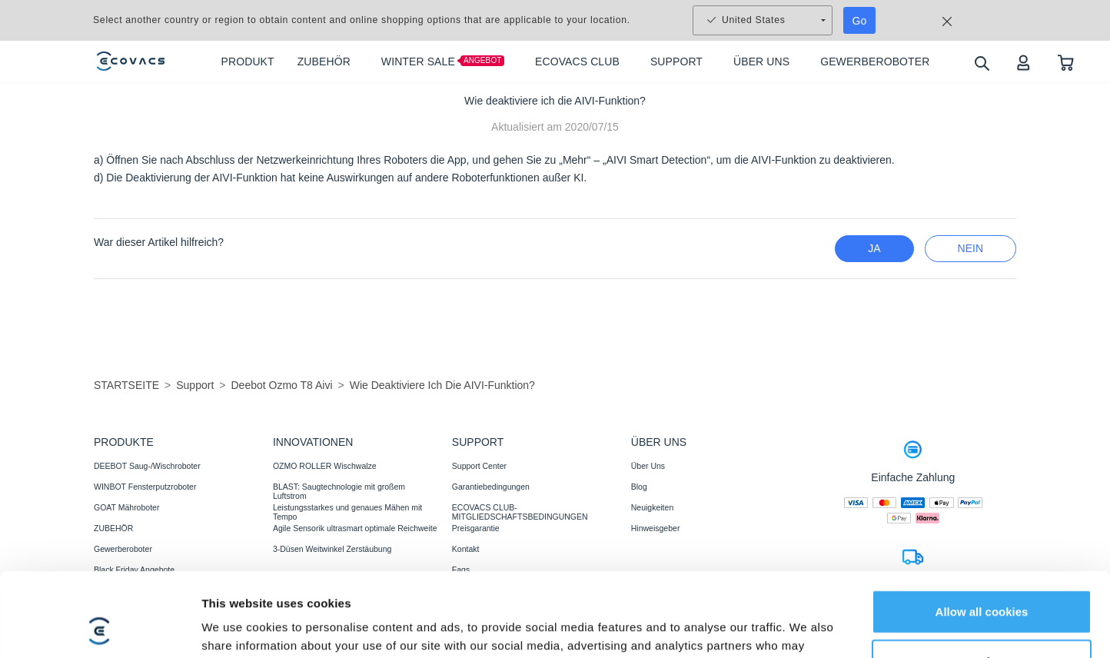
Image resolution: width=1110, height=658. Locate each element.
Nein (970, 248)
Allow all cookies (982, 498)
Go (859, 21)
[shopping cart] (1066, 62)
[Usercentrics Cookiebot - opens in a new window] (99, 593)
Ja (874, 248)
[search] (981, 62)
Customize (982, 549)
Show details (237, 593)
